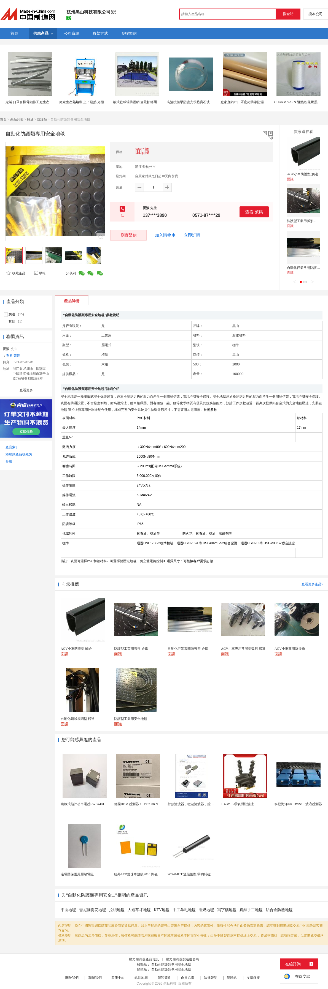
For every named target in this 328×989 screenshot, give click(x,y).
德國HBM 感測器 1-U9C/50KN (136, 804)
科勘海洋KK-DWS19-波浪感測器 (298, 804)
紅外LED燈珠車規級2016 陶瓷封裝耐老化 (144, 874)
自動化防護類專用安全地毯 (171, 964)
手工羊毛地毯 (184, 910)
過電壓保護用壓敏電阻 (77, 874)
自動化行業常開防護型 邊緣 (307, 268)
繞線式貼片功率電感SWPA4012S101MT (89, 804)
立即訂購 (192, 235)
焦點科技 (169, 983)
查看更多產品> (312, 584)
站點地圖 (141, 978)
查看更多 (26, 390)
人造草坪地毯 (139, 910)
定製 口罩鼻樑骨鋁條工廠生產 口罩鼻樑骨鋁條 (39, 102)
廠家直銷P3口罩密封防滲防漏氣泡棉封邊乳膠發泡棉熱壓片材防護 (269, 102)
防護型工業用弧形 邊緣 (304, 221)
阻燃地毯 (206, 910)
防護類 (42, 119)
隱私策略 (164, 978)
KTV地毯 (162, 910)
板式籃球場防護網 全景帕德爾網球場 (140, 102)
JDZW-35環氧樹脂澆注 (237, 804)
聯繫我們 (95, 978)
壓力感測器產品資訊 (144, 959)
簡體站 (232, 978)
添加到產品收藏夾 (19, 454)
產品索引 (12, 447)
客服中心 (118, 978)
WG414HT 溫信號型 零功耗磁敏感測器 (196, 874)
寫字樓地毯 (226, 910)
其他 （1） (16, 321)
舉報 (39, 273)
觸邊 (30, 119)
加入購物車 (165, 235)
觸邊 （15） (17, 314)
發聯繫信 (128, 235)
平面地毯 (68, 910)
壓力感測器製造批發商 (182, 959)
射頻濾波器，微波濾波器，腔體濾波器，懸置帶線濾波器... (210, 804)
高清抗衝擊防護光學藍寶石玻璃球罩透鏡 (196, 102)
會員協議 (187, 978)
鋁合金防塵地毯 (279, 910)
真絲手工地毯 (251, 910)
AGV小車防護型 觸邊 (302, 174)
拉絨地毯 (117, 910)
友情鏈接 (253, 978)
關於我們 (72, 978)
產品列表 (16, 119)
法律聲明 (210, 978)
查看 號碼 (254, 211)
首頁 (3, 119)
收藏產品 (15, 273)
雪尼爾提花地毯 (92, 910)
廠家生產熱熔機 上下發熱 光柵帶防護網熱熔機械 (94, 102)
